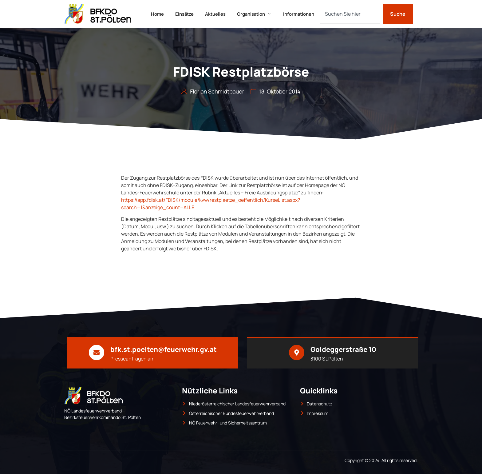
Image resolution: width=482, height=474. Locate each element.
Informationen (301, 13)
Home (155, 13)
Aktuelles (215, 13)
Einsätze (183, 13)
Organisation (255, 13)
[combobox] (350, 14)
